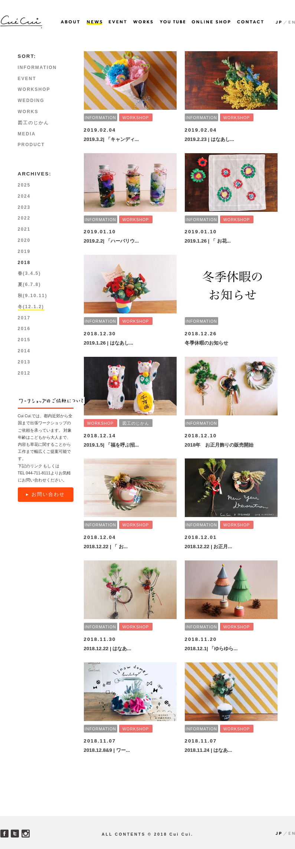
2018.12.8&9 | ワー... (107, 750)
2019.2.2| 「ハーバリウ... (111, 241)
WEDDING (31, 100)
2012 (24, 373)
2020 (24, 240)
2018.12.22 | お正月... (208, 546)
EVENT (27, 78)
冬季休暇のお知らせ (206, 343)
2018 (24, 262)
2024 (24, 196)
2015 (24, 339)
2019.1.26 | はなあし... (109, 343)
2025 (24, 185)
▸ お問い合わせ (45, 494)
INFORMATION (100, 117)
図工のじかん (135, 423)
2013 (24, 362)
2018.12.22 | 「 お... (106, 546)
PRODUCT (31, 144)
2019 (24, 251)
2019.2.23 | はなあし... (210, 139)
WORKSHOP (135, 117)
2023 (24, 207)
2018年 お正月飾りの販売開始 (219, 445)
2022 (24, 218)
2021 (24, 229)
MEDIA (27, 133)
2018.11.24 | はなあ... (208, 750)
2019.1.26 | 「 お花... (208, 241)
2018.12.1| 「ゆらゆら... (211, 648)
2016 (24, 328)
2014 (24, 350)
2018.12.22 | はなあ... (107, 648)
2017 (24, 317)
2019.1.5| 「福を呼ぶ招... (111, 445)
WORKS (28, 111)
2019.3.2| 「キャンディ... (111, 139)
